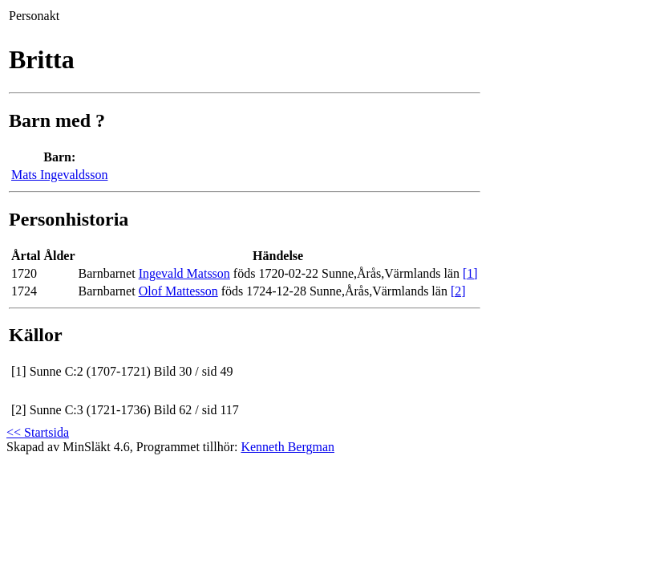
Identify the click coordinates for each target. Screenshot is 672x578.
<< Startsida (37, 432)
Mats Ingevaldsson (59, 174)
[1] (470, 273)
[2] (458, 291)
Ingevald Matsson (184, 273)
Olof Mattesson (178, 291)
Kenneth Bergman (287, 447)
